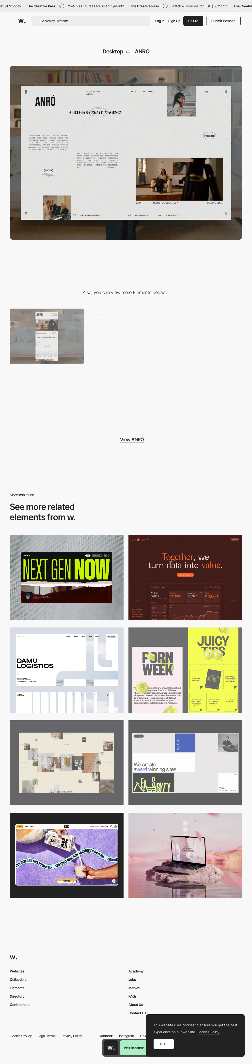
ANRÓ (142, 51)
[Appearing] (47, 397)
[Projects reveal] (126, 336)
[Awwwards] (22, 21)
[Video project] (126, 397)
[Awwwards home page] (111, 1047)
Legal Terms (47, 1036)
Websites (17, 971)
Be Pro (193, 21)
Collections (18, 979)
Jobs (132, 979)
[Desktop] (67, 577)
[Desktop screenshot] (67, 670)
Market (134, 988)
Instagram (126, 1036)
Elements (17, 988)
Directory (17, 996)
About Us (135, 1004)
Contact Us (137, 1013)
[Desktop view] (185, 670)
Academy (136, 971)
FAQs (132, 996)
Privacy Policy (72, 1036)
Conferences (20, 1004)
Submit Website (223, 21)
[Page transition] (205, 336)
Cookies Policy (21, 1036)
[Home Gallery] (67, 763)
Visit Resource (134, 1048)
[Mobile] (47, 336)
